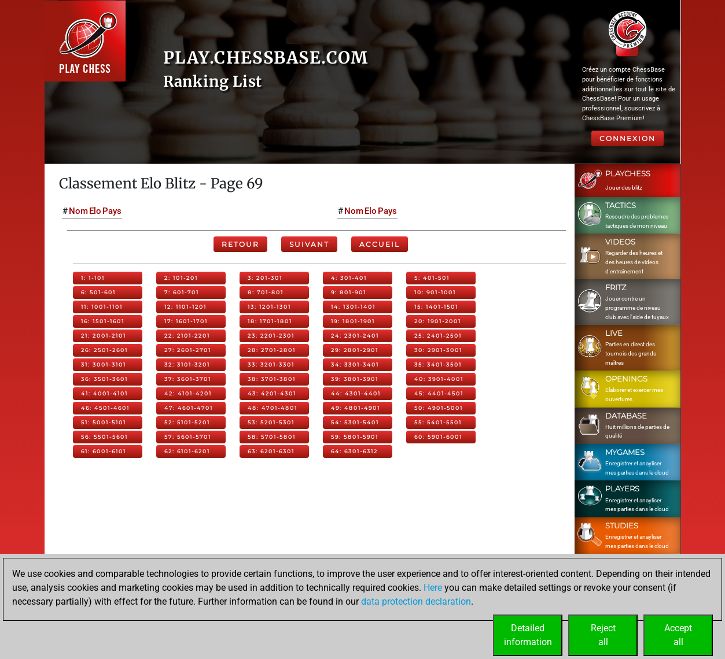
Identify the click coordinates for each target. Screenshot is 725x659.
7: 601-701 (181, 292)
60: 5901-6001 (438, 437)
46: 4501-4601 (105, 408)
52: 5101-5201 (187, 422)
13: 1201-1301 (269, 306)
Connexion (627, 138)
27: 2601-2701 (187, 350)
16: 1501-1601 (102, 321)
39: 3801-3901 (354, 379)
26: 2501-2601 (104, 350)
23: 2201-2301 (271, 335)
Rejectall (603, 635)
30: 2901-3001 (438, 350)
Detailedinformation (528, 635)
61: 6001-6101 (103, 451)
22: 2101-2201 (187, 335)
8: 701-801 (266, 292)
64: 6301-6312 (354, 451)
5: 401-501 (432, 278)
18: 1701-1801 (270, 321)
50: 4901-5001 (438, 408)
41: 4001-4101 (104, 393)
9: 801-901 (348, 292)
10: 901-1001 (435, 292)
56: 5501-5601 (104, 437)
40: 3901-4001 (438, 379)
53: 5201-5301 (271, 422)
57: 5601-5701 (187, 437)
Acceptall (678, 635)
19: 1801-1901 (353, 321)
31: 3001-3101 (103, 364)
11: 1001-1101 (102, 306)
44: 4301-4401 (356, 393)
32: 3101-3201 (187, 364)
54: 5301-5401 (355, 422)
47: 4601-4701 (188, 408)
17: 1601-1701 (186, 321)
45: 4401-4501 (438, 393)
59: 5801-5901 (354, 437)
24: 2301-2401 (355, 335)
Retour (240, 244)
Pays (112, 211)
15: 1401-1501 (436, 306)
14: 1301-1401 (353, 306)
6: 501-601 (98, 292)
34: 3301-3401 (355, 364)
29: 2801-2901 (354, 350)
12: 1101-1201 (185, 306)
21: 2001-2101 (103, 335)
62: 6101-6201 (187, 451)
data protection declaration (416, 601)
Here (433, 587)
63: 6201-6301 (271, 451)
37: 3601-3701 (187, 379)
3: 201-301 (265, 278)
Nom (78, 211)
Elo (95, 211)
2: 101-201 (181, 278)
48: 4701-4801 (272, 408)
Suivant (309, 244)
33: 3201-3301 (271, 364)
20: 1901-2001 (437, 321)
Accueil (379, 244)
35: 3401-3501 (438, 364)
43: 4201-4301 (272, 393)
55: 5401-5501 (438, 422)
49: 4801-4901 (355, 408)
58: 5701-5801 (272, 437)
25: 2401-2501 (438, 335)
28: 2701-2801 (272, 350)
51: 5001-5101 (103, 422)
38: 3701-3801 (272, 379)
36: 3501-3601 (104, 379)
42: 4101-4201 (188, 393)
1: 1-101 (93, 278)
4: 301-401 (349, 278)
